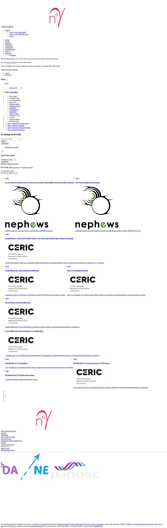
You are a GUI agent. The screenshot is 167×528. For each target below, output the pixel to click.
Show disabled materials (14, 125)
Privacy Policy (11, 62)
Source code (5, 448)
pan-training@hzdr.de (8, 431)
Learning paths (10, 49)
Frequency (4, 159)
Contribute (4, 435)
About (7, 40)
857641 (122, 524)
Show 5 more (13, 114)
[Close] (2, 151)
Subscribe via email (12, 147)
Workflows (9, 46)
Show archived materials (14, 130)
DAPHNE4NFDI (36, 526)
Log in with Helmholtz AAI (18, 34)
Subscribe (5, 143)
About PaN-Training (8, 437)
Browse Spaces (6, 439)
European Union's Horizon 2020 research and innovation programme (80, 524)
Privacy (3, 443)
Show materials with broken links (18, 128)
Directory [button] (8, 53)
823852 (128, 524)
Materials (8, 44)
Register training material (9, 164)
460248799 (98, 526)
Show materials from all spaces (17, 123)
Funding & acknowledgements (11, 441)
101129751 (12, 526)
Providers (12, 55)
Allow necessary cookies (9, 70)
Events (7, 42)
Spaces (7, 51)
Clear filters (14, 92)
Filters (4, 141)
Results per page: (7, 173)
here (38, 66)
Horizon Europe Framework (144, 524)
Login (11, 36)
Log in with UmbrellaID (17, 32)
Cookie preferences (7, 445)
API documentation (7, 450)
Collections (9, 47)
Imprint (3, 433)
